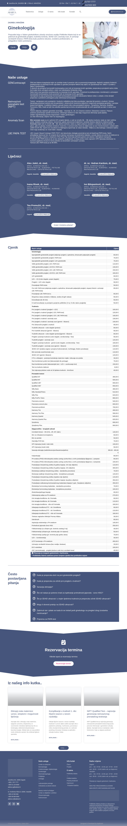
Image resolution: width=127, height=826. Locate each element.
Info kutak (61, 12)
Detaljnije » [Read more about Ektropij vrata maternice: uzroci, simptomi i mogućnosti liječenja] (15, 739)
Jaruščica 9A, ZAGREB (17, 3)
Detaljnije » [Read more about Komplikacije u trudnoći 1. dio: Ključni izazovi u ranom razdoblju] (53, 737)
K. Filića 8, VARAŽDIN (34, 3)
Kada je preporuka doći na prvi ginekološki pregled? (59, 575)
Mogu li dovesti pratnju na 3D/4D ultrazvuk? (55, 604)
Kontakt (72, 12)
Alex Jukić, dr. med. (37, 163)
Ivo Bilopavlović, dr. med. (97, 184)
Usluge (40, 12)
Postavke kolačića (72, 785)
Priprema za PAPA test (46, 619)
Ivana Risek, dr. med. (38, 184)
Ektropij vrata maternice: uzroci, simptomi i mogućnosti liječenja (24, 714)
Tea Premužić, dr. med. (39, 205)
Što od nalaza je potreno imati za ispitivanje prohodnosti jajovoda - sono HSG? (70, 593)
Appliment (100, 823)
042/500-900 (90, 5)
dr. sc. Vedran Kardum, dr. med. (100, 163)
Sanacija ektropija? (45, 587)
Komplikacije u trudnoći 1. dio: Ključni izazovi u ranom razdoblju (63, 714)
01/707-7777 (89, 2)
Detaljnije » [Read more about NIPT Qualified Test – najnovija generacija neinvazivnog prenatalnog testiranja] (91, 735)
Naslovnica (30, 12)
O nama (50, 12)
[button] (80, 11)
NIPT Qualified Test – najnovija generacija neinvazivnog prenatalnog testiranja (101, 714)
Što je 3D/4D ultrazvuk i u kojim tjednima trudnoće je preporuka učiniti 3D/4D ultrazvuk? (74, 599)
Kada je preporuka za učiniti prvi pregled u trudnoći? (59, 581)
